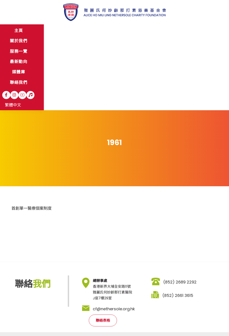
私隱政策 (53, 323)
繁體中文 (208, 31)
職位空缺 (72, 323)
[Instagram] (177, 31)
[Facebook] (169, 31)
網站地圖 (16, 323)
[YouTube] (185, 31)
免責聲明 (34, 323)
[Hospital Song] (193, 31)
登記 (154, 298)
